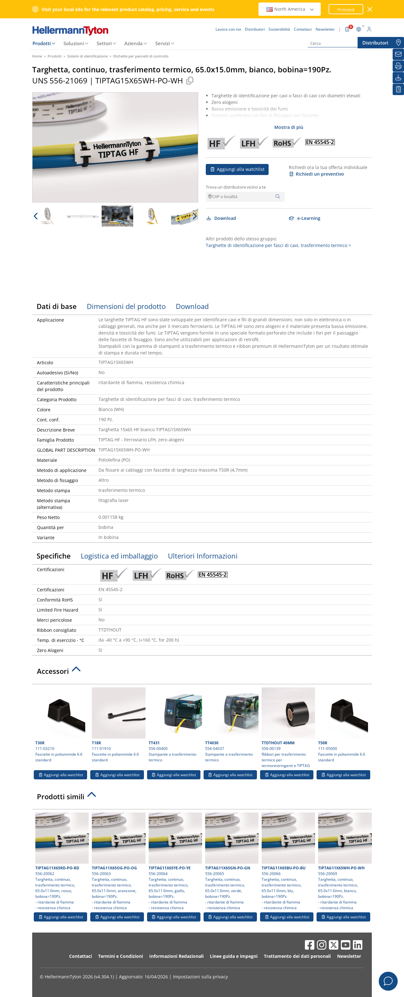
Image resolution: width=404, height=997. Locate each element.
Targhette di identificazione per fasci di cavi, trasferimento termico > (278, 245)
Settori (104, 43)
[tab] (202, 673)
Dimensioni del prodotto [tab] (126, 306)
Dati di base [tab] (57, 306)
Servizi (162, 43)
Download (221, 218)
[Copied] (189, 80)
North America (290, 9)
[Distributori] (398, 42)
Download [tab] (192, 306)
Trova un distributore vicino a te (236, 187)
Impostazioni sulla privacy (200, 977)
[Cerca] (339, 43)
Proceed (345, 10)
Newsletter (349, 956)
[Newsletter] (398, 54)
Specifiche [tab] (54, 555)
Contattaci (80, 956)
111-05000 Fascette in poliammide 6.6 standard (343, 725)
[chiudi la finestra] (370, 9)
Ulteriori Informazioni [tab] (203, 555)
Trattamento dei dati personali (297, 956)
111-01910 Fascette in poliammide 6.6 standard (118, 725)
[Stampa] (398, 66)
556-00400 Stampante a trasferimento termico (174, 725)
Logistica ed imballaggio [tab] (119, 555)
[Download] (398, 77)
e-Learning (304, 218)
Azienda (133, 43)
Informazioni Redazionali (176, 956)
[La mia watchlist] (398, 89)
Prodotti (42, 43)
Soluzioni (73, 43)
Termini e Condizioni (120, 956)
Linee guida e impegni (234, 956)
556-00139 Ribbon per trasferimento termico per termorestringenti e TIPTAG (287, 727)
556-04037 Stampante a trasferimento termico (231, 725)
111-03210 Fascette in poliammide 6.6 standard (60, 725)
